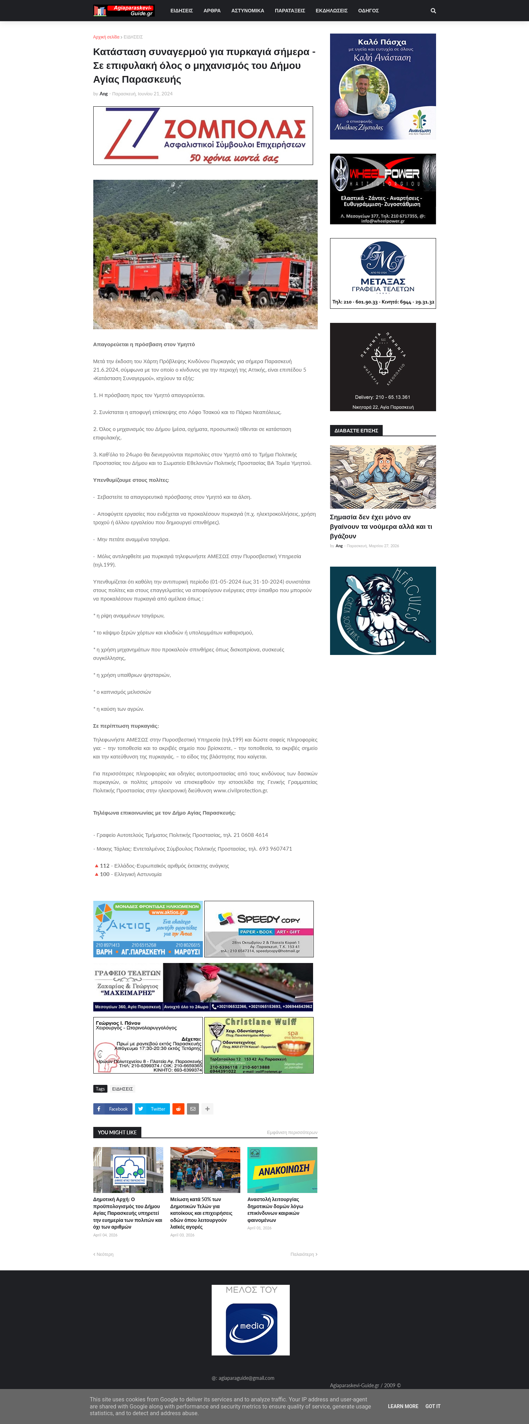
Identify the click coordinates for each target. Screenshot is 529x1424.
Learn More (403, 1406)
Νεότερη (105, 1254)
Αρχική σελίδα (106, 37)
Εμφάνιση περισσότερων (292, 1132)
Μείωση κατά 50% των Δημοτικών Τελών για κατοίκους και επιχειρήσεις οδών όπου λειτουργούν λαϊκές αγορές (201, 1213)
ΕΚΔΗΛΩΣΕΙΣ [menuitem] (332, 10)
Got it (433, 1406)
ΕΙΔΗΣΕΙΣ (133, 37)
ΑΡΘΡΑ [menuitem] (212, 10)
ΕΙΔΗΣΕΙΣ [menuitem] (182, 10)
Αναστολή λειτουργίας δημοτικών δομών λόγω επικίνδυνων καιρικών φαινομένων (275, 1209)
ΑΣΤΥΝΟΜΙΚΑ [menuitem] (247, 10)
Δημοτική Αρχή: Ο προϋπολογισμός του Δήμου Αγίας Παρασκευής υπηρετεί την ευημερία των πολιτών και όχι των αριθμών (128, 1213)
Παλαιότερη (302, 1254)
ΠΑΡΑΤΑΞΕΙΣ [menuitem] (290, 10)
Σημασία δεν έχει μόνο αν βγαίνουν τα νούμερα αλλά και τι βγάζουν (381, 526)
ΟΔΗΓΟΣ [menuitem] (368, 10)
